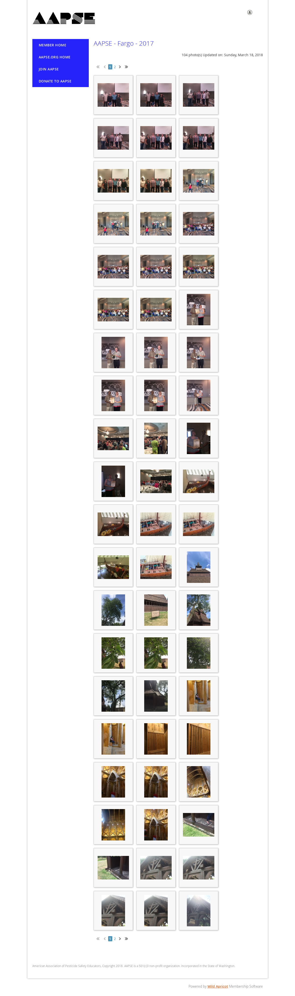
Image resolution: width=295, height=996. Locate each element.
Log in (258, 12)
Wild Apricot (217, 986)
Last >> (128, 66)
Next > (120, 66)
